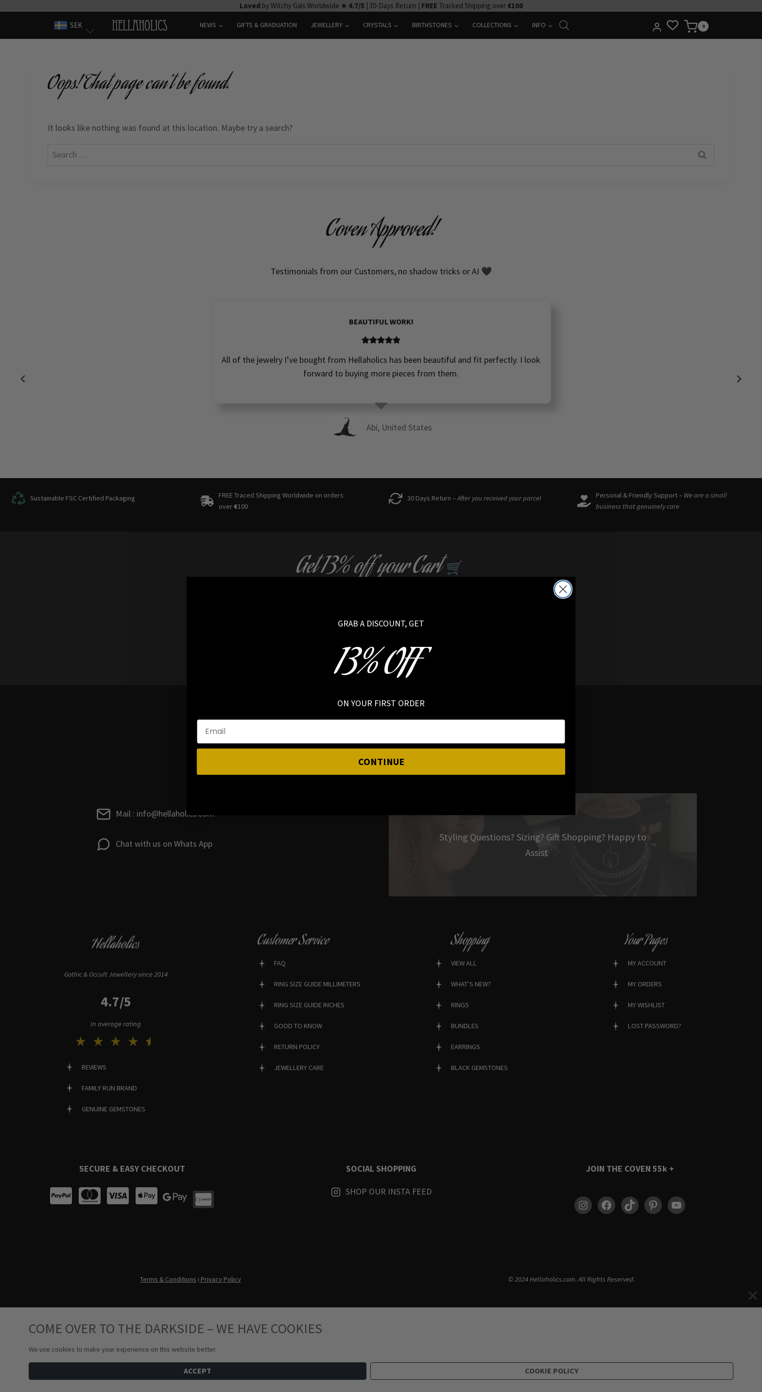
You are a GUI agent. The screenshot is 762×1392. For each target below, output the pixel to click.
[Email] (381, 731)
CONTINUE (381, 761)
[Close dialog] (563, 589)
